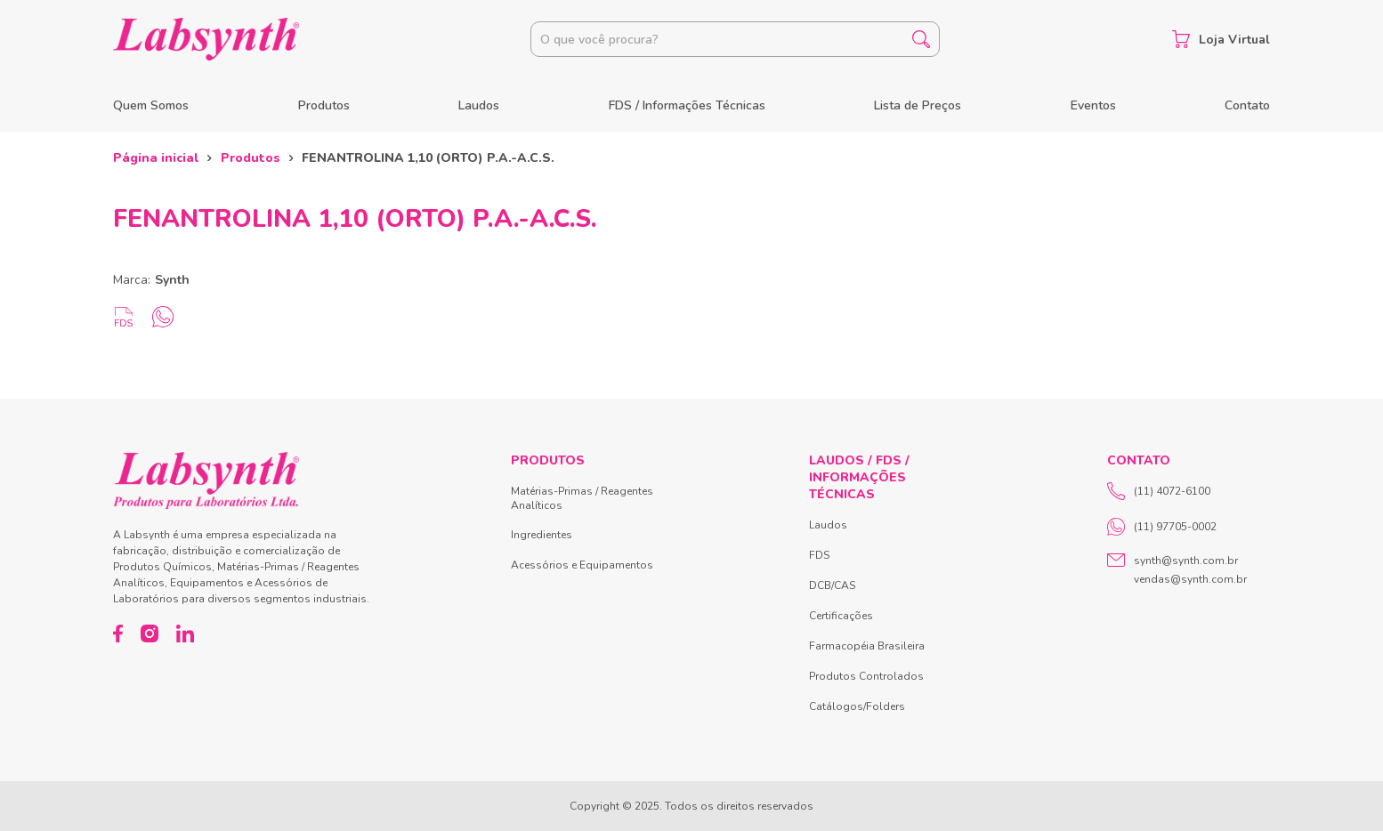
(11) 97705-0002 (1162, 527)
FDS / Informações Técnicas (687, 105)
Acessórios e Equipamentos (582, 565)
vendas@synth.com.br (1190, 579)
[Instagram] (149, 633)
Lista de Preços (917, 105)
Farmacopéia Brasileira (867, 646)
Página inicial (155, 157)
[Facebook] (118, 633)
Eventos (1093, 105)
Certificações (841, 616)
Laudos (478, 105)
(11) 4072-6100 (1158, 491)
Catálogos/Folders (857, 706)
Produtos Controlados (866, 676)
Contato (1247, 105)
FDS (819, 555)
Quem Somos (151, 105)
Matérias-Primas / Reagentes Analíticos (582, 498)
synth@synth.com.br (1186, 560)
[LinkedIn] (185, 633)
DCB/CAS (832, 585)
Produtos (324, 105)
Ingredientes (541, 535)
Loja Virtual (1221, 39)
